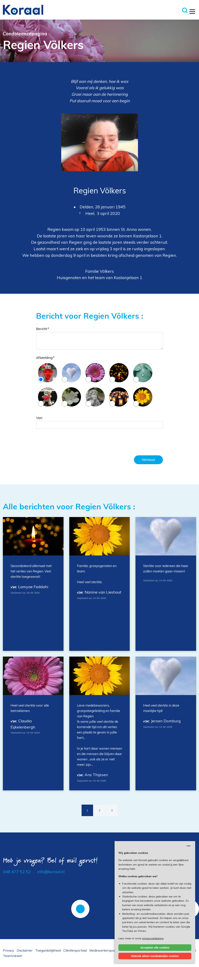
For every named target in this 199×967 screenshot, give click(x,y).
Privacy (8, 950)
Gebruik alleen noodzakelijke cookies (155, 956)
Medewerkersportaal (105, 950)
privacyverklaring (152, 938)
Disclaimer (25, 950)
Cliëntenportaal (75, 950)
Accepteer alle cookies (154, 947)
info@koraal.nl (50, 871)
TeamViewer (12, 956)
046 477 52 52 (17, 871)
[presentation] (65, 442)
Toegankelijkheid (48, 950)
